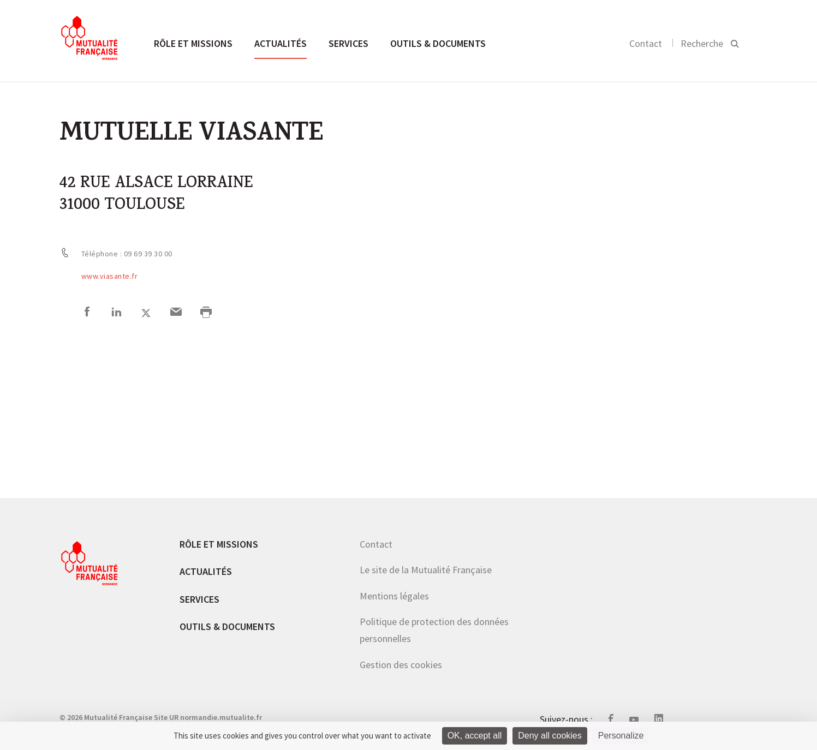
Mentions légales (394, 596)
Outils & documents (438, 43)
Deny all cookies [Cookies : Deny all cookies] (550, 735)
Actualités (280, 43)
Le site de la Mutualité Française (426, 569)
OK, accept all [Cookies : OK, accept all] (475, 735)
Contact (645, 43)
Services (348, 43)
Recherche (702, 43)
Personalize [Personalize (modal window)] (621, 735)
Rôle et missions (193, 43)
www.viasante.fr (109, 276)
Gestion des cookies (401, 664)
